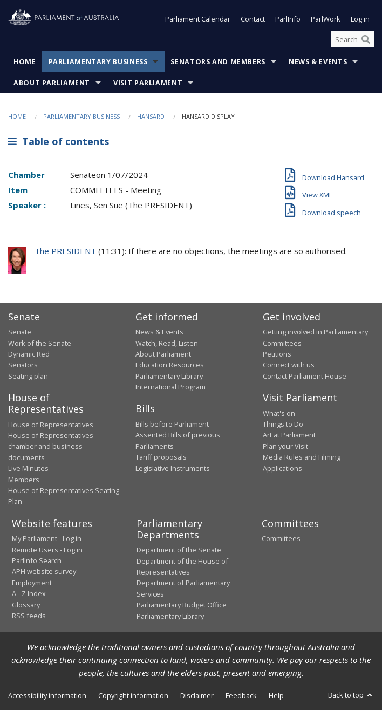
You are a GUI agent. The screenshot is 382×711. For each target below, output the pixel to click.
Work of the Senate (39, 344)
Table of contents (58, 142)
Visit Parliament (147, 84)
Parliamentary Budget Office (182, 606)
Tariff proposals (161, 458)
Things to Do (283, 425)
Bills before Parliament (172, 425)
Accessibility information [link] (47, 696)
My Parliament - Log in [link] (46, 539)
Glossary (26, 606)
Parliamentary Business (98, 63)
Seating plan (28, 377)
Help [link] (276, 696)
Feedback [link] (241, 696)
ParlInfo (288, 20)
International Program (170, 388)
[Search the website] (352, 40)
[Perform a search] (366, 40)
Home (24, 63)
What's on (279, 414)
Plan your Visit (285, 447)
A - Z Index (29, 594)
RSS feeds (29, 616)
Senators (23, 366)
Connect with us (289, 366)
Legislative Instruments (172, 469)
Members (23, 481)
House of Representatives (50, 425)
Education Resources (169, 366)
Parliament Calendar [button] (197, 20)
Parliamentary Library (169, 377)
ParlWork (325, 20)
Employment (32, 584)
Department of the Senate (179, 551)
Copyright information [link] (133, 696)
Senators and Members (217, 63)
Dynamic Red (29, 355)
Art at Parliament (289, 436)
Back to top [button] (351, 696)
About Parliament (51, 84)
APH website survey (44, 572)
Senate (19, 333)
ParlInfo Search (37, 561)
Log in (360, 20)
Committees (281, 539)
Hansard (151, 118)
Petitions (277, 355)
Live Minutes (28, 469)
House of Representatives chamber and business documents (50, 447)
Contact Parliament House (304, 377)
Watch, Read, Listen (166, 344)
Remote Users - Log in (47, 551)
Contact (253, 20)
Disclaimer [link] (197, 696)
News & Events (318, 63)
